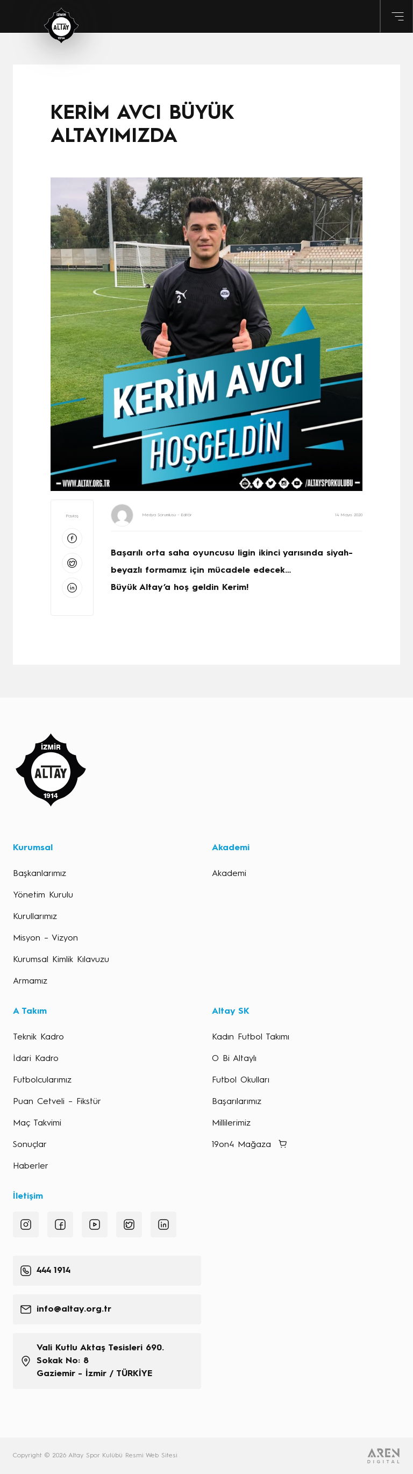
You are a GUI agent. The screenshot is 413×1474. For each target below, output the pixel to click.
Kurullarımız (35, 917)
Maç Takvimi (37, 1123)
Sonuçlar (30, 1145)
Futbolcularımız (42, 1080)
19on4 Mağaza (241, 1145)
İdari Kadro (36, 1059)
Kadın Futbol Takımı (250, 1037)
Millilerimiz (231, 1123)
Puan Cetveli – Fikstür (57, 1102)
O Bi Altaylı (234, 1059)
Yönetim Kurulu (43, 895)
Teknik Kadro (38, 1037)
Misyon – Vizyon (45, 938)
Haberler (30, 1166)
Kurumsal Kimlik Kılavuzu (61, 960)
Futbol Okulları (240, 1080)
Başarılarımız (236, 1102)
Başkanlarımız (39, 874)
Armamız (30, 981)
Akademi (229, 874)
